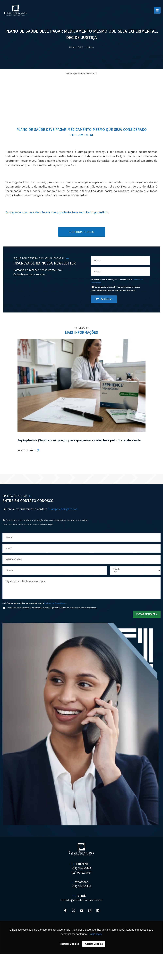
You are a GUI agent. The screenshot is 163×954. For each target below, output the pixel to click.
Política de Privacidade (54, 603)
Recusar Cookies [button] (69, 944)
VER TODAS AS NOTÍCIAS (143, 465)
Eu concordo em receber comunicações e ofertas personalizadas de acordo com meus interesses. (115, 289)
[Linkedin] (98, 910)
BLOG (81, 47)
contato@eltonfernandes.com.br (81, 900)
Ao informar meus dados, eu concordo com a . (117, 281)
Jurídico (90, 47)
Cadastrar (106, 299)
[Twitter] (73, 910)
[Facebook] (65, 910)
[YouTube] (81, 910)
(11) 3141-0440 (81, 868)
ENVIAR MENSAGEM (146, 614)
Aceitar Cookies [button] (94, 944)
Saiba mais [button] (95, 934)
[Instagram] (89, 910)
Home (72, 47)
